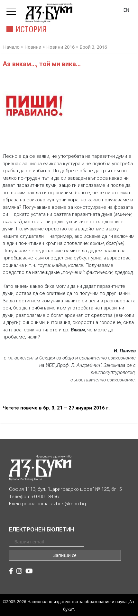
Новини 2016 (60, 47)
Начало (11, 47)
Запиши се (64, 555)
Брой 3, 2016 (93, 47)
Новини (32, 47)
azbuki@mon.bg (68, 504)
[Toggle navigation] (12, 9)
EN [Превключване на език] (126, 10)
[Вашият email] (46, 541)
